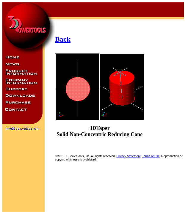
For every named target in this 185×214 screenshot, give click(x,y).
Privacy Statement (128, 156)
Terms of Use (151, 156)
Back (62, 39)
